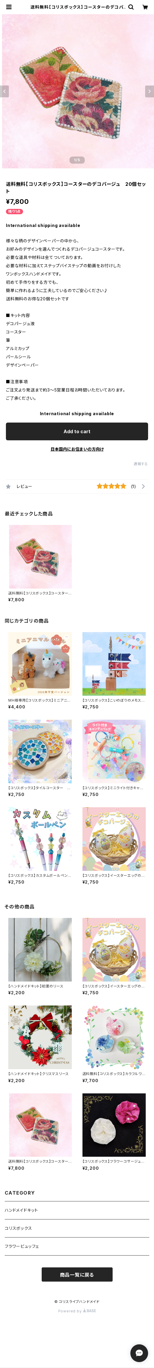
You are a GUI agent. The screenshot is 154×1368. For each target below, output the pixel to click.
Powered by (77, 1311)
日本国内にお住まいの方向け (77, 449)
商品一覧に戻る (77, 1275)
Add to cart (77, 431)
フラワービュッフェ (22, 1246)
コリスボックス (18, 1228)
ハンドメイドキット (21, 1210)
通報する (141, 464)
